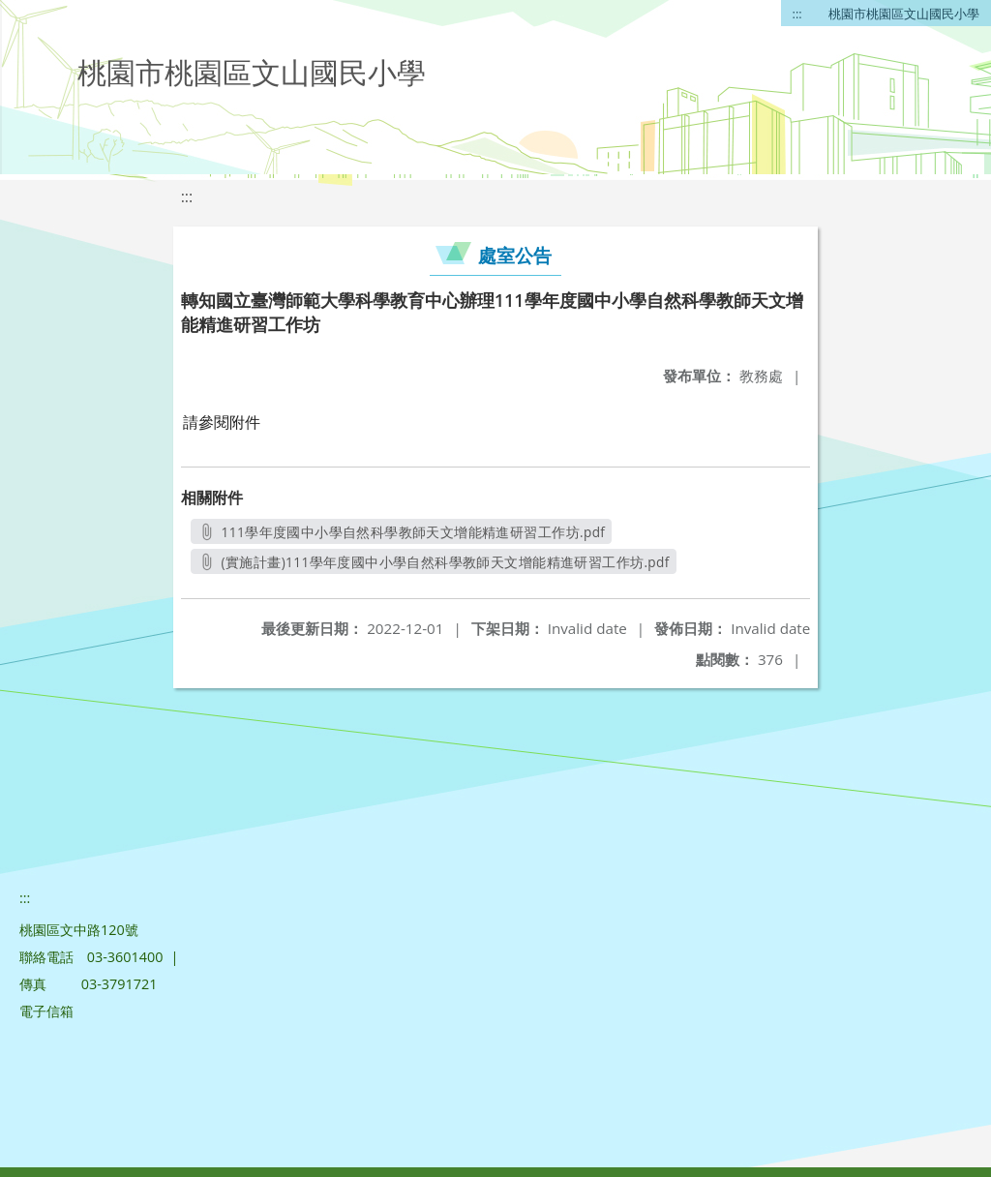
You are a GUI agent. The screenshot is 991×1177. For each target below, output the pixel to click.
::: (797, 13)
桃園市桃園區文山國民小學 (903, 13)
